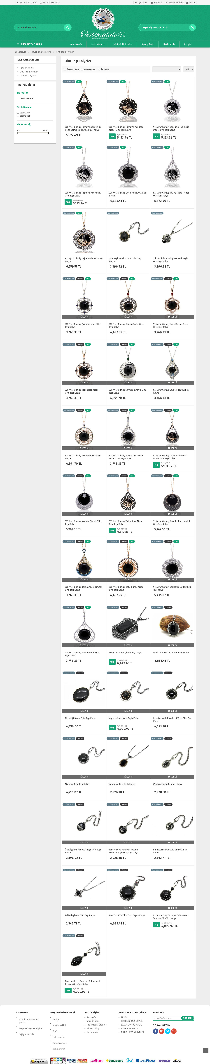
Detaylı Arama (60, 1032)
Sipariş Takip (148, 44)
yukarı (205, 1050)
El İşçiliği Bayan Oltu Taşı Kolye (80, 718)
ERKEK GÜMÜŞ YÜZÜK (132, 1021)
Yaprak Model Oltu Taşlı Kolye (124, 718)
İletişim (191, 2)
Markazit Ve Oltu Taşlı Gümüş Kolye (171, 652)
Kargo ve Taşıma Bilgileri (31, 1024)
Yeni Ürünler (97, 44)
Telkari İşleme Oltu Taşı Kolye (80, 915)
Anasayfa (76, 44)
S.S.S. (55, 1024)
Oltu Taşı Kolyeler (65, 52)
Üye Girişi (141, 2)
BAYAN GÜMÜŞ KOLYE (41, 52)
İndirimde (105, 69)
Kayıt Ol (156, 2)
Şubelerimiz (59, 1036)
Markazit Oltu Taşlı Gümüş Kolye (125, 652)
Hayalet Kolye (27, 68)
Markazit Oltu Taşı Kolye (77, 784)
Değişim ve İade (26, 1028)
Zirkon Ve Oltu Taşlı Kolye (122, 784)
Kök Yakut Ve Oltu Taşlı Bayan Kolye (127, 915)
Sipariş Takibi (59, 1021)
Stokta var (25, 113)
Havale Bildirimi (175, 2)
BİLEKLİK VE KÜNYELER (132, 1032)
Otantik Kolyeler (28, 75)
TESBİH (124, 1017)
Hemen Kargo (89, 69)
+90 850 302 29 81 (27, 2)
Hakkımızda (169, 44)
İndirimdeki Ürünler (122, 44)
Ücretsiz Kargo (73, 69)
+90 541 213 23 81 (50, 2)
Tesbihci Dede (26, 99)
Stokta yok (25, 116)
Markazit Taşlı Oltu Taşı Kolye (167, 784)
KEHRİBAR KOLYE (129, 1028)
